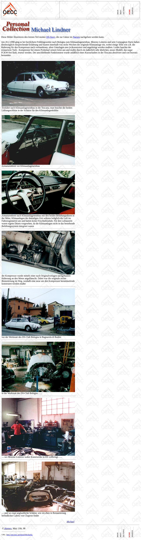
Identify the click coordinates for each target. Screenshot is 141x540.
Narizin (76, 37)
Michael (70, 521)
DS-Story (50, 37)
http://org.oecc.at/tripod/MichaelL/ (19, 535)
